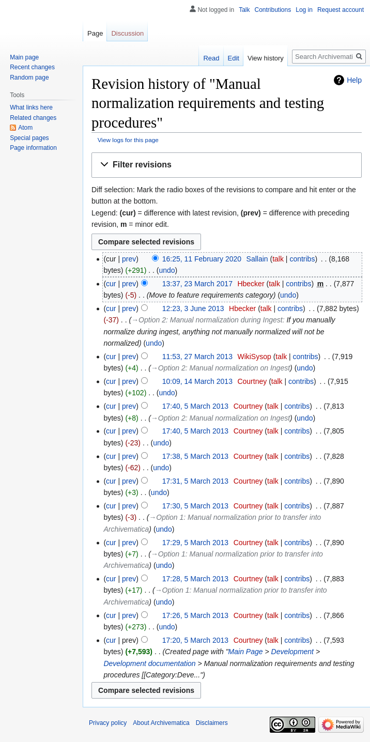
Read (211, 58)
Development (292, 651)
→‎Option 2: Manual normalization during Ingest (207, 320)
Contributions (273, 9)
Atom (25, 127)
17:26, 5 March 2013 (195, 615)
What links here (31, 107)
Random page (29, 77)
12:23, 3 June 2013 (193, 308)
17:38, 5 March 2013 (195, 456)
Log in (304, 9)
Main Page (245, 651)
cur (111, 284)
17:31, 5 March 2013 (195, 481)
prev (129, 259)
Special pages (29, 138)
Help (354, 80)
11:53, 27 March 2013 (197, 356)
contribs (302, 259)
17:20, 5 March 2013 (195, 640)
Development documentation (149, 663)
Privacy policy (108, 722)
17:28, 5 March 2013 (195, 579)
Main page (24, 57)
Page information (33, 147)
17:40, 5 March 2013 (195, 406)
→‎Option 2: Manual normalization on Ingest (220, 368)
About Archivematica (161, 722)
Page (95, 33)
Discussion (127, 33)
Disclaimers (212, 722)
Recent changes (32, 67)
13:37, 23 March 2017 (197, 284)
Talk (244, 9)
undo (167, 270)
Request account (340, 9)
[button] (226, 165)
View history (266, 58)
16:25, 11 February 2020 (201, 259)
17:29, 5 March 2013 (195, 542)
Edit (233, 58)
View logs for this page (128, 139)
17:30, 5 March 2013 (195, 506)
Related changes (33, 117)
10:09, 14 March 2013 (197, 381)
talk (278, 259)
